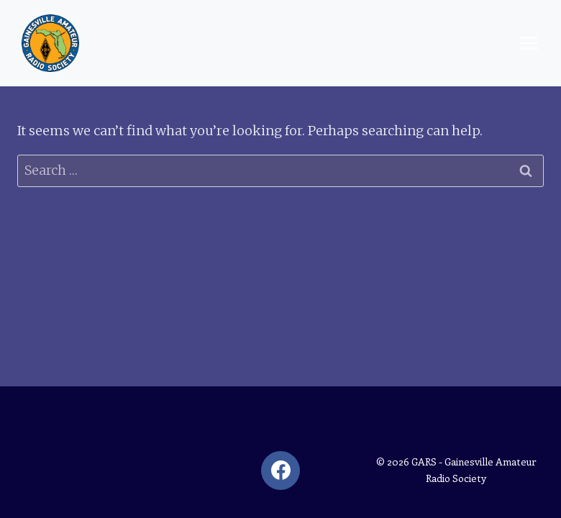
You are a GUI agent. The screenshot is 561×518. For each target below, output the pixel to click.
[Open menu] (528, 43)
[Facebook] (280, 470)
